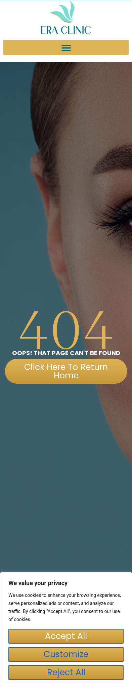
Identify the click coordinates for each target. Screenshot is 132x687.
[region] (66, 629)
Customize (66, 654)
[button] (66, 47)
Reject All (66, 672)
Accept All (66, 636)
